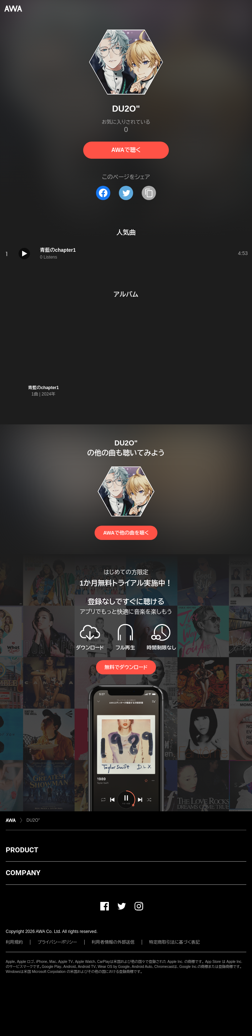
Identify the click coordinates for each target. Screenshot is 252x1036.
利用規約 (14, 942)
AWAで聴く (126, 150)
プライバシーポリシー (57, 942)
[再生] (24, 253)
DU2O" (33, 820)
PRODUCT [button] (22, 850)
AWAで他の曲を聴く (126, 533)
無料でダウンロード (126, 667)
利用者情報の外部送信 (113, 942)
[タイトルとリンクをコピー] (149, 193)
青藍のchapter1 (43, 387)
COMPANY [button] (23, 872)
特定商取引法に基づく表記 (174, 942)
